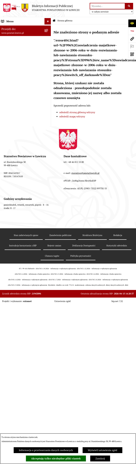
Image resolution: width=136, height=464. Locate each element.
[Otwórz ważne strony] (132, 46)
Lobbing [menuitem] (6, 245)
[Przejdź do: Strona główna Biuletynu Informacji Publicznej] (54, 20)
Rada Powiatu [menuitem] (9, 89)
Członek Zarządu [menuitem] (11, 70)
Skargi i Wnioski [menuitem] (10, 232)
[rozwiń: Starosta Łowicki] (48, 57)
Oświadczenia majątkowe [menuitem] (15, 138)
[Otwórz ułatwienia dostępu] (132, 23)
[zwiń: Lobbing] (48, 246)
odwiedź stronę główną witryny (77, 112)
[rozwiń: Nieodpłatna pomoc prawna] (48, 226)
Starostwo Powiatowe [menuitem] (13, 106)
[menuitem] (25, 36)
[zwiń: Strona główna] (48, 28)
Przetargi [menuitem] (6, 158)
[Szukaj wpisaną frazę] (129, 6)
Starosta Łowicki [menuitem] (10, 57)
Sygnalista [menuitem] (7, 200)
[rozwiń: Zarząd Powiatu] (48, 51)
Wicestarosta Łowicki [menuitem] (13, 63)
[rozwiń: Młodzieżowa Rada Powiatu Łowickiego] (48, 96)
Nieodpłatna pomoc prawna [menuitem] (17, 226)
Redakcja (117, 401)
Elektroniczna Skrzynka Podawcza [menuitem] (20, 151)
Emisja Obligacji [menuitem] (10, 220)
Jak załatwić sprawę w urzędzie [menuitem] (18, 119)
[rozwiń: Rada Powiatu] (48, 89)
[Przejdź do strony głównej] (41, 8)
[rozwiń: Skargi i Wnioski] (48, 233)
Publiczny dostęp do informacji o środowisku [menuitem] (20, 172)
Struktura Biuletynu (92, 401)
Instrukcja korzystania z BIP (23, 411)
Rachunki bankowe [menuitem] (12, 125)
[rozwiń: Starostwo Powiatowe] (48, 106)
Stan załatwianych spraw (26, 401)
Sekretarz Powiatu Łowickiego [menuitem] (18, 76)
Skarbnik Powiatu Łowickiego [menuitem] (17, 83)
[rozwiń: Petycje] (48, 239)
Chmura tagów (52, 421)
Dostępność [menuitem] (8, 194)
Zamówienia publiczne (60, 401)
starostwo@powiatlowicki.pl (85, 338)
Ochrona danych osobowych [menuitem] (17, 112)
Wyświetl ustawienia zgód (102, 450)
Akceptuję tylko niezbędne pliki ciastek (56, 458)
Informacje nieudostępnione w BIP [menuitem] (21, 207)
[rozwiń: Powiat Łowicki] (48, 44)
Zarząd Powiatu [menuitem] (10, 50)
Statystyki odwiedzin (116, 411)
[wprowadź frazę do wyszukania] (107, 6)
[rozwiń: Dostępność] (48, 194)
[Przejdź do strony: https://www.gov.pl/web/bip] (132, 31)
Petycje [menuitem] (5, 239)
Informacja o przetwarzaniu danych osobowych (46, 450)
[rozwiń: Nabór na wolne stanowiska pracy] (48, 164)
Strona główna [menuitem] (9, 27)
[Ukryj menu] (47, 21)
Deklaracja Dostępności (83, 411)
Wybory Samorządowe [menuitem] (14, 181)
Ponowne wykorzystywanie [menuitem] (17, 213)
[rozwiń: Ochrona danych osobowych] (48, 113)
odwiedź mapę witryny (72, 116)
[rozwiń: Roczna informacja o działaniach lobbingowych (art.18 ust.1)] (48, 270)
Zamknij (100, 458)
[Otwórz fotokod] (132, 54)
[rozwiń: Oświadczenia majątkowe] (48, 138)
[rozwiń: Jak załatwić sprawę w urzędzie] (48, 119)
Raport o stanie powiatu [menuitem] (14, 187)
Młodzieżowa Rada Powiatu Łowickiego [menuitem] (17, 97)
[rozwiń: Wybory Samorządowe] (48, 181)
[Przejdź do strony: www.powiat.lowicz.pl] (132, 39)
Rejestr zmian (54, 411)
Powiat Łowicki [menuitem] (9, 44)
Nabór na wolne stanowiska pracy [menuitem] (20, 164)
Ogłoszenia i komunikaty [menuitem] (15, 132)
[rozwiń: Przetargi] (48, 158)
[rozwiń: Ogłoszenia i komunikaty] (48, 132)
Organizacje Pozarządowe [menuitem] (16, 145)
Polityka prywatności (80, 421)
